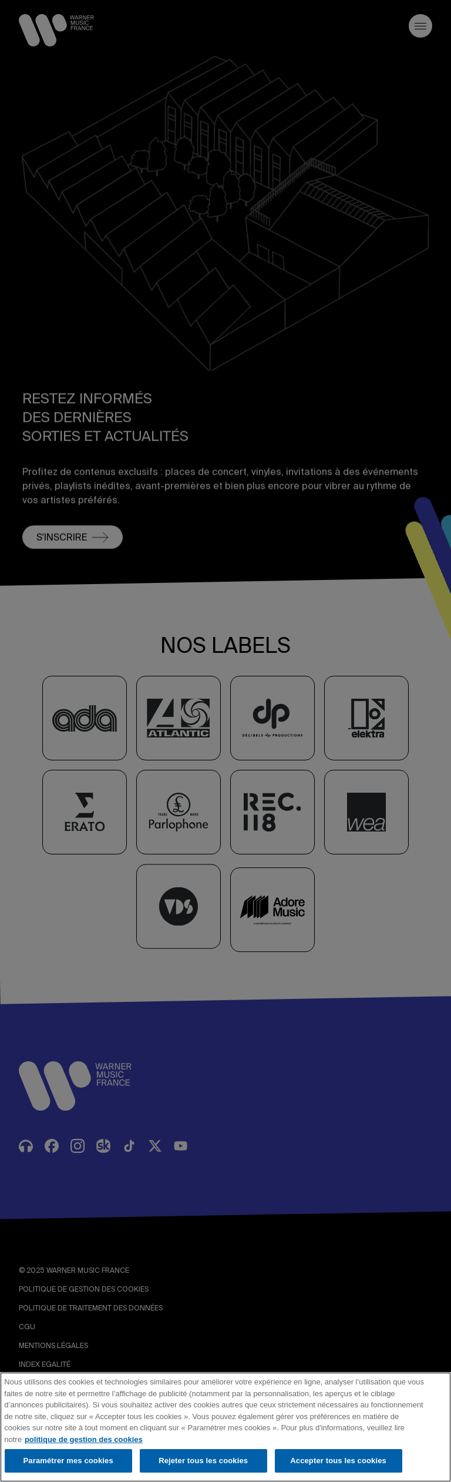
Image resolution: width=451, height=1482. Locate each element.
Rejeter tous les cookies (203, 1460)
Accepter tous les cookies (338, 1460)
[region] (225, 1427)
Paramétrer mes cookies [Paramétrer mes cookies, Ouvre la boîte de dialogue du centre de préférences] (68, 1460)
